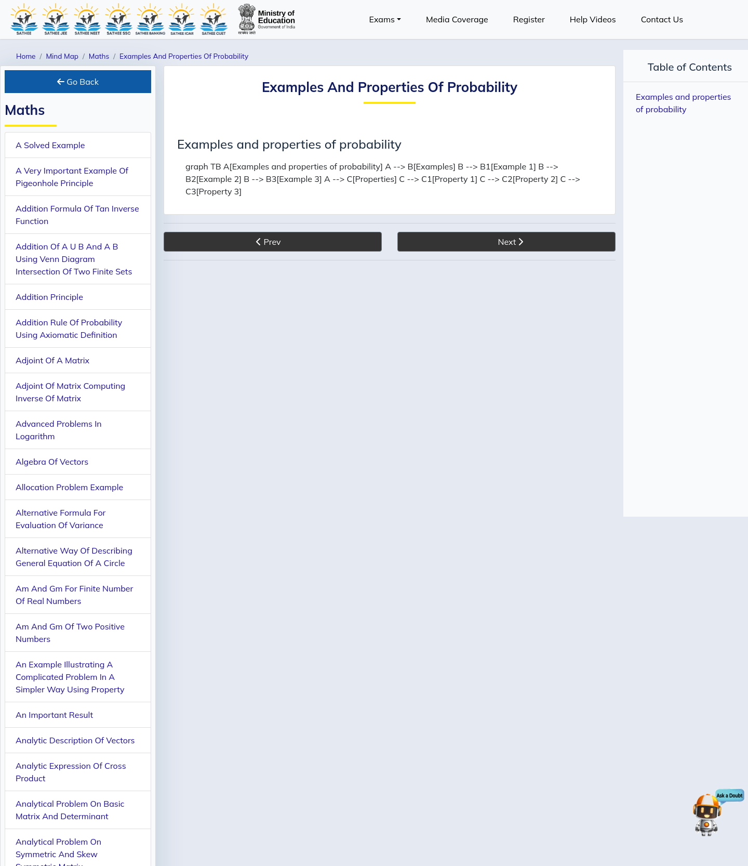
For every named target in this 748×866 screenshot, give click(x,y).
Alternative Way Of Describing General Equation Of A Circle (74, 556)
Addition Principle (49, 297)
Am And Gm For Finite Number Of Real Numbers (74, 594)
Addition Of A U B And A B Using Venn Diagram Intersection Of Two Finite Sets (74, 259)
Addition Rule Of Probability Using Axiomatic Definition (69, 328)
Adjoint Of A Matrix (52, 360)
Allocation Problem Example (69, 487)
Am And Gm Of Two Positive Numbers (70, 632)
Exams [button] (382, 19)
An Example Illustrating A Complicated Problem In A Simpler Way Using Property (70, 676)
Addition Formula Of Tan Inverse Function (77, 214)
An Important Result (54, 715)
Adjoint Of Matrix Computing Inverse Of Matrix (70, 391)
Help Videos (593, 19)
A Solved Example (50, 145)
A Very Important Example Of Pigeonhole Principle (72, 176)
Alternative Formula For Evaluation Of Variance (60, 518)
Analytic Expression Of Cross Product (71, 771)
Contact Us (662, 19)
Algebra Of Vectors (52, 461)
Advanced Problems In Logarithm (59, 429)
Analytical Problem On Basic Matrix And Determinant (70, 809)
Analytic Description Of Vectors (75, 740)
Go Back (78, 81)
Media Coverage (457, 19)
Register (529, 19)
